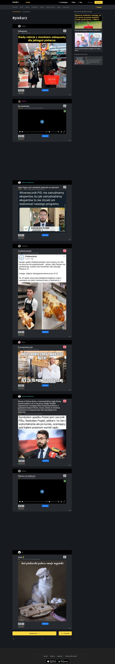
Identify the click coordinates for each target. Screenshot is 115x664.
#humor (24, 559)
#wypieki (29, 253)
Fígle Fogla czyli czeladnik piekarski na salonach (38, 187)
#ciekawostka (31, 108)
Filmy (73, 2)
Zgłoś (70, 94)
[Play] (20, 131)
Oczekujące (64, 2)
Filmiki (19, 478)
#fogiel (29, 189)
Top (81, 2)
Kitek (21, 557)
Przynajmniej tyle (25, 347)
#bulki (27, 349)
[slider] (33, 132)
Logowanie (90, 2)
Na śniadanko (23, 106)
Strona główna (16, 11)
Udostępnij (45, 90)
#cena (24, 349)
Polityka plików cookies (71, 656)
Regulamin (60, 656)
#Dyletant (40, 414)
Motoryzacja (66, 7)
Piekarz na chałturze (26, 476)
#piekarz (23, 33)
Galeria (27, 7)
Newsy (59, 7)
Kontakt (46, 656)
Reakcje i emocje (50, 7)
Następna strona (34, 633)
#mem (29, 559)
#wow (26, 108)
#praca (24, 478)
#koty (30, 478)
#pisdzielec (38, 189)
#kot (27, 559)
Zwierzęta (14, 7)
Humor (21, 7)
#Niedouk (43, 189)
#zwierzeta (33, 559)
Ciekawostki (35, 7)
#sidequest (28, 33)
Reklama (52, 656)
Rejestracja (98, 2)
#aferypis (33, 189)
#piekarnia (36, 108)
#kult (25, 414)
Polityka (42, 7)
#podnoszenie (36, 349)
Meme (19, 253)
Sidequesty (22, 31)
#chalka (33, 253)
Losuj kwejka (65, 633)
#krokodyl (25, 253)
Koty (19, 559)
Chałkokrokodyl (24, 251)
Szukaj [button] (99, 7)
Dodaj (28, 2)
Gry (18, 33)
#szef (28, 478)
